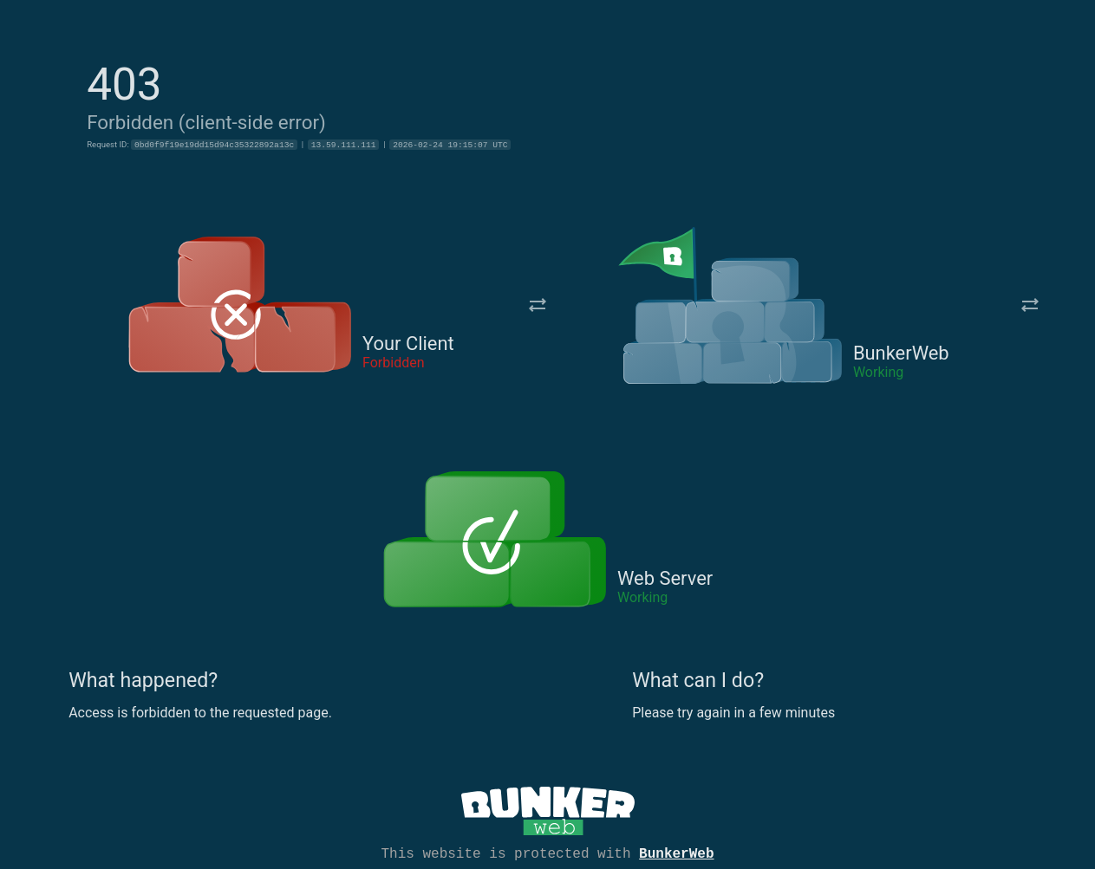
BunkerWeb (676, 852)
